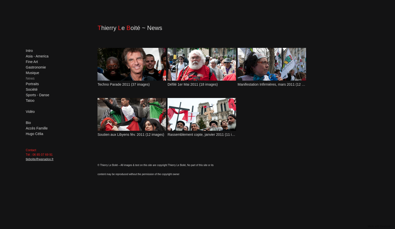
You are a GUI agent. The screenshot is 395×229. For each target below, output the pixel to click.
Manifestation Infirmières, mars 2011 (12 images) (272, 84)
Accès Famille (37, 128)
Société (32, 89)
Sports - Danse (37, 95)
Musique (32, 73)
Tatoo (30, 101)
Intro (29, 51)
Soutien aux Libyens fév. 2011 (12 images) (130, 135)
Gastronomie (36, 67)
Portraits (32, 84)
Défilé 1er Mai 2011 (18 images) (193, 84)
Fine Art (32, 62)
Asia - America (37, 56)
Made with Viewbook (379, 226)
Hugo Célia (34, 134)
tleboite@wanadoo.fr (39, 159)
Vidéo (30, 112)
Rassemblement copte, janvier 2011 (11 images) (202, 135)
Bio (28, 123)
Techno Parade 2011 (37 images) (123, 84)
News (30, 78)
